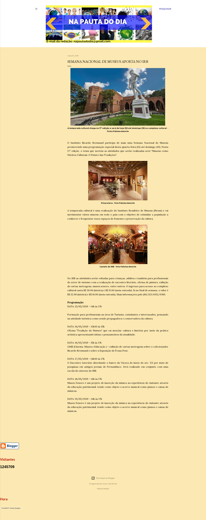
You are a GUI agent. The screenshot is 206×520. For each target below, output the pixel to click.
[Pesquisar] (165, 8)
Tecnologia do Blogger (103, 478)
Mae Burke (112, 484)
